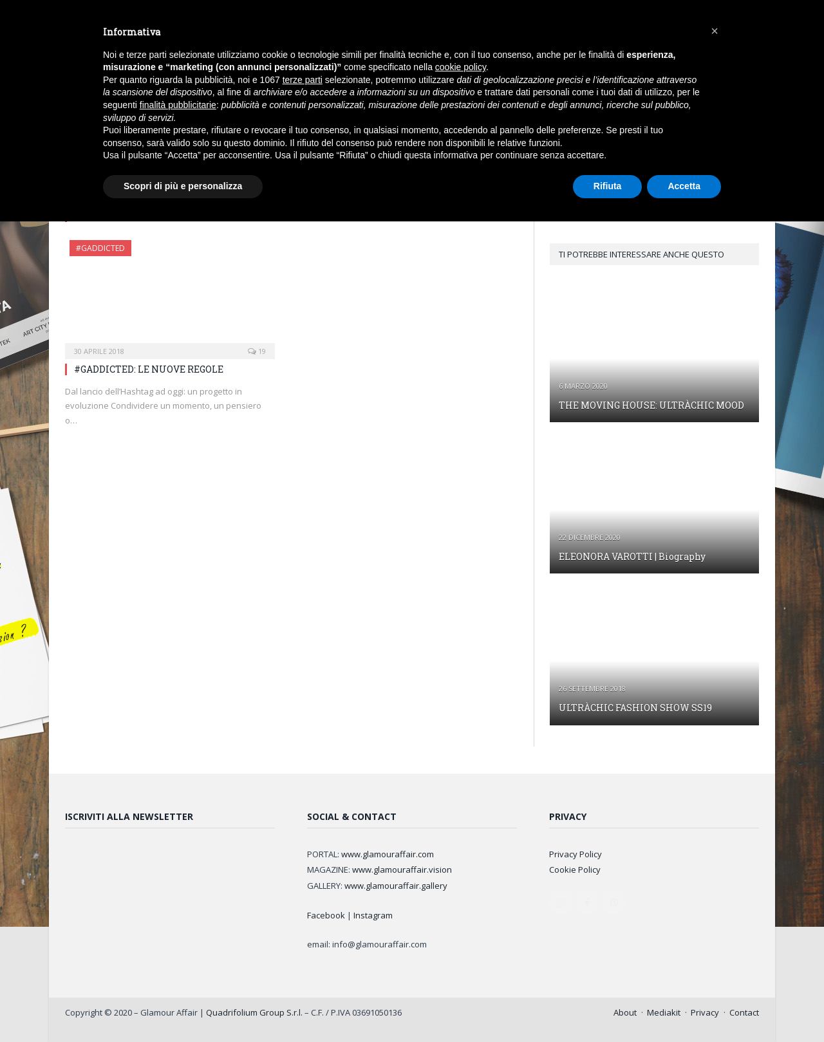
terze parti (303, 80)
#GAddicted (100, 248)
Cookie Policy (575, 869)
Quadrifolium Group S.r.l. (254, 1012)
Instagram (373, 915)
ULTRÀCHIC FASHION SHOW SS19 (635, 708)
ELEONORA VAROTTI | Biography (632, 556)
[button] (714, 31)
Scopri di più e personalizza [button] (183, 186)
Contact (744, 1012)
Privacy (705, 1012)
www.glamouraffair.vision (402, 869)
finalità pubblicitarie (178, 105)
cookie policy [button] (460, 67)
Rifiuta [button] (608, 186)
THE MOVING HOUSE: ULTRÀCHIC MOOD (651, 405)
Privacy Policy (575, 854)
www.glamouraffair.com (387, 854)
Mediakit (663, 1012)
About (625, 1012)
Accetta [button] (684, 186)
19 (257, 351)
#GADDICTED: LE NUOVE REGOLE (148, 369)
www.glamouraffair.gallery (395, 885)
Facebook (326, 915)
